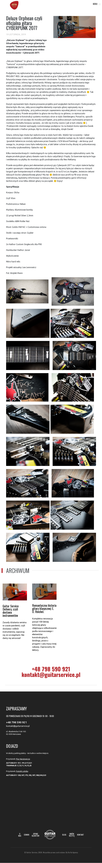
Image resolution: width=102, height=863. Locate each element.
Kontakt (80, 835)
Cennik (26, 835)
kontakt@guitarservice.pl (51, 674)
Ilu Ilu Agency (73, 852)
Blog (64, 835)
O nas (19, 835)
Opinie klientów (35, 835)
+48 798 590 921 (51, 669)
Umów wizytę (72, 835)
